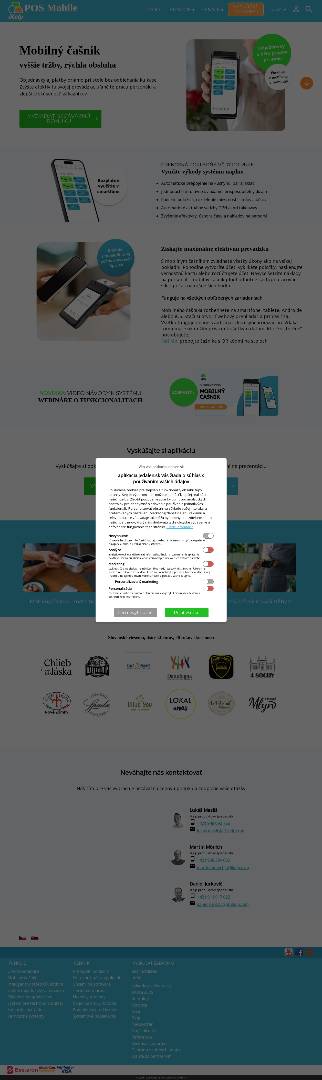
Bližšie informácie (180, 527)
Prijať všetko (187, 612)
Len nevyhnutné (135, 612)
